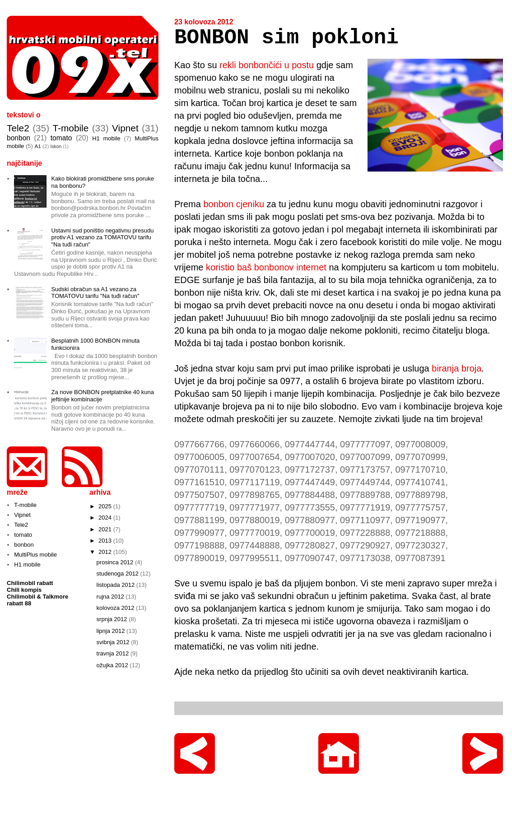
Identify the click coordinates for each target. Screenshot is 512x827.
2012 (105, 551)
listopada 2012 (116, 584)
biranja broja (456, 368)
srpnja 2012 (113, 619)
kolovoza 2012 (116, 607)
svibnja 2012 (114, 642)
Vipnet (125, 128)
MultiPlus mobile (35, 554)
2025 (105, 506)
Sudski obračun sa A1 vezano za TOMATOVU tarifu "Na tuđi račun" (95, 293)
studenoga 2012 (118, 573)
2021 (105, 529)
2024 (105, 517)
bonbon (18, 138)
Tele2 (18, 128)
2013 (105, 540)
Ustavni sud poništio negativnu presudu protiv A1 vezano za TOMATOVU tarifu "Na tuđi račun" (102, 237)
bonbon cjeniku (233, 204)
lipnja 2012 (112, 630)
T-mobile (71, 128)
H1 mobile (106, 138)
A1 (37, 146)
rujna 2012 (111, 596)
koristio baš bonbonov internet (266, 267)
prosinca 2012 (116, 562)
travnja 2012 (113, 653)
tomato (61, 138)
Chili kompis (24, 589)
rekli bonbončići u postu (266, 65)
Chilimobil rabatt (30, 583)
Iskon (56, 146)
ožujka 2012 (113, 665)
